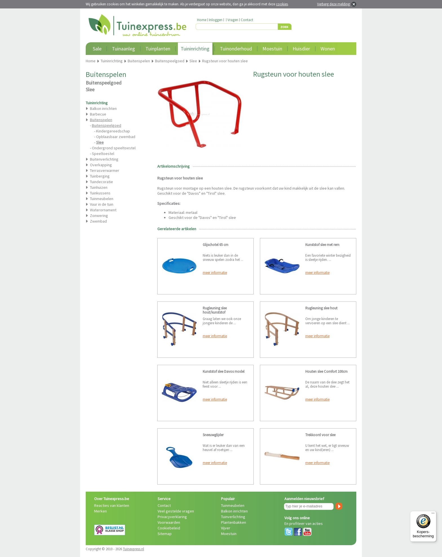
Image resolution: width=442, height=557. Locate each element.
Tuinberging (100, 176)
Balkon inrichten (103, 108)
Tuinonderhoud (236, 48)
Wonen (328, 48)
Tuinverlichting (233, 516)
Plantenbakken (233, 522)
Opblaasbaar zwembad (115, 136)
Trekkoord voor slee (320, 434)
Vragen (232, 19)
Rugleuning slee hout (321, 308)
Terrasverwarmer (104, 170)
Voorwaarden (169, 522)
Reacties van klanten (111, 505)
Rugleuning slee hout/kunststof (215, 310)
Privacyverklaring (172, 516)
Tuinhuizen (98, 187)
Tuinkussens (100, 193)
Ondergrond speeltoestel (114, 147)
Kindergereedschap (113, 131)
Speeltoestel (103, 153)
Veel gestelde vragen (176, 511)
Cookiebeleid (169, 528)
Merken (100, 511)
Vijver (225, 528)
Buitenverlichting (104, 159)
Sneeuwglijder (213, 434)
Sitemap (165, 533)
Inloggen (215, 19)
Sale (97, 48)
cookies (282, 4)
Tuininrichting (195, 48)
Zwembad (98, 221)
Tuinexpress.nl (133, 549)
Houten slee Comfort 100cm (326, 371)
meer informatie (215, 272)
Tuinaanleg (123, 48)
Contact (247, 19)
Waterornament (103, 209)
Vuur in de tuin (101, 204)
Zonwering (99, 215)
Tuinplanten (157, 48)
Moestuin (272, 48)
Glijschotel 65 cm (215, 244)
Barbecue (98, 114)
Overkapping (101, 164)
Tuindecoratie (101, 181)
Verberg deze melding (333, 4)
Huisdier (301, 48)
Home (201, 19)
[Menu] (433, 514)
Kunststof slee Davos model (223, 371)
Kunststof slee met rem (322, 244)
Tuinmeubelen (101, 198)
